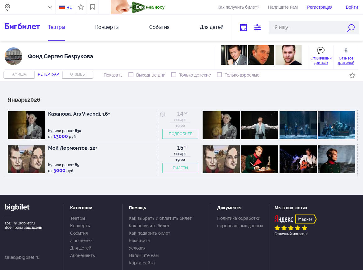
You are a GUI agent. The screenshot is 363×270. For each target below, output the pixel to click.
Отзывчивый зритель (321, 60)
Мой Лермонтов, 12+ (72, 148)
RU (69, 7)
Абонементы (83, 255)
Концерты (107, 27)
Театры (56, 27)
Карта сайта (142, 262)
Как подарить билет (149, 233)
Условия (137, 248)
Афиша (19, 74)
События (159, 27)
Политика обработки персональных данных (240, 222)
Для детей (211, 27)
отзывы (78, 74)
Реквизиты (139, 240)
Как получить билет (149, 225)
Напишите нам (283, 7)
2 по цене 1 (81, 240)
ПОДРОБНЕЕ (180, 134)
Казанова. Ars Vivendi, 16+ (79, 114)
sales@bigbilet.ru (22, 257)
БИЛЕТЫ (180, 168)
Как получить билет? (238, 7)
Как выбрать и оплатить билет (160, 218)
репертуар (48, 74)
